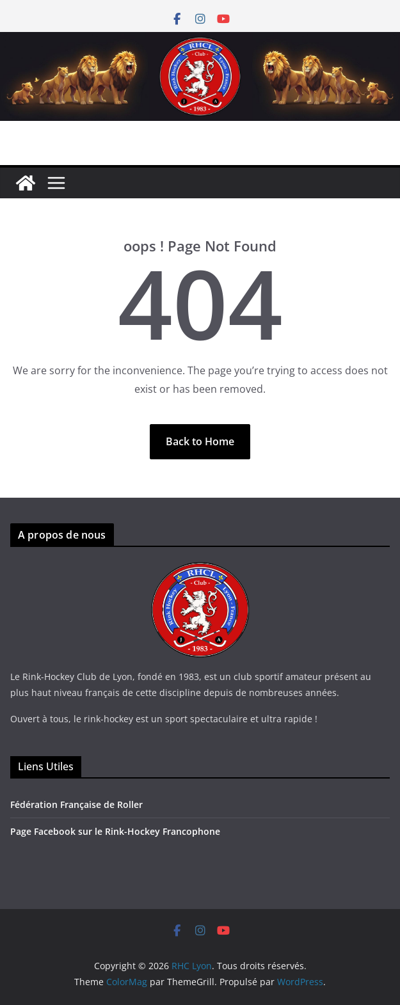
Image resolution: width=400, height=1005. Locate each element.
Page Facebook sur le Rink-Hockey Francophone (115, 831)
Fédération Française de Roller (76, 804)
